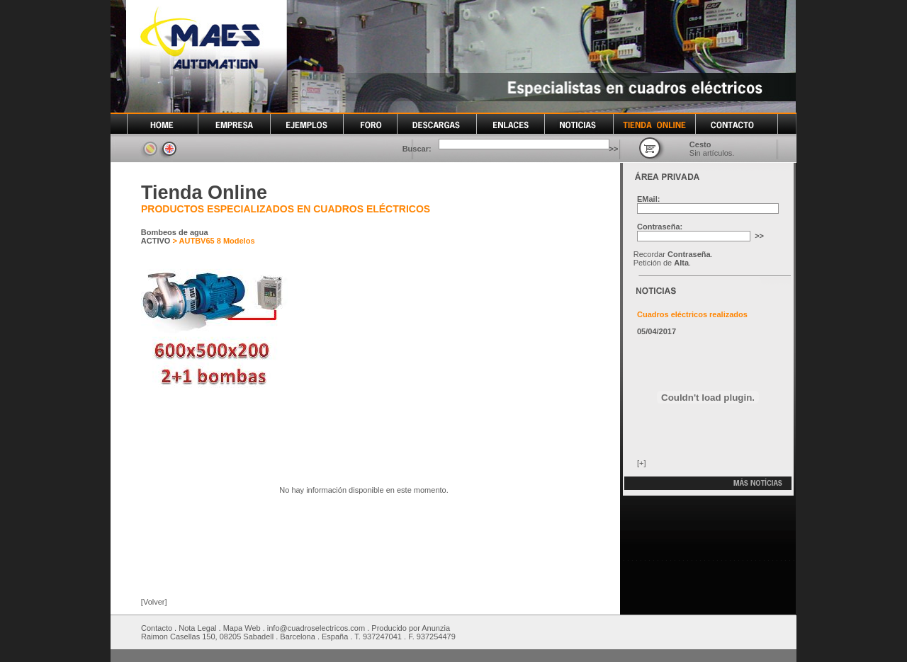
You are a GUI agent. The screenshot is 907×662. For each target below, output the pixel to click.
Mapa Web (242, 628)
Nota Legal (197, 628)
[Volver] (154, 602)
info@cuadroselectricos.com (316, 628)
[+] (641, 463)
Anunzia (436, 628)
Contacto (156, 628)
